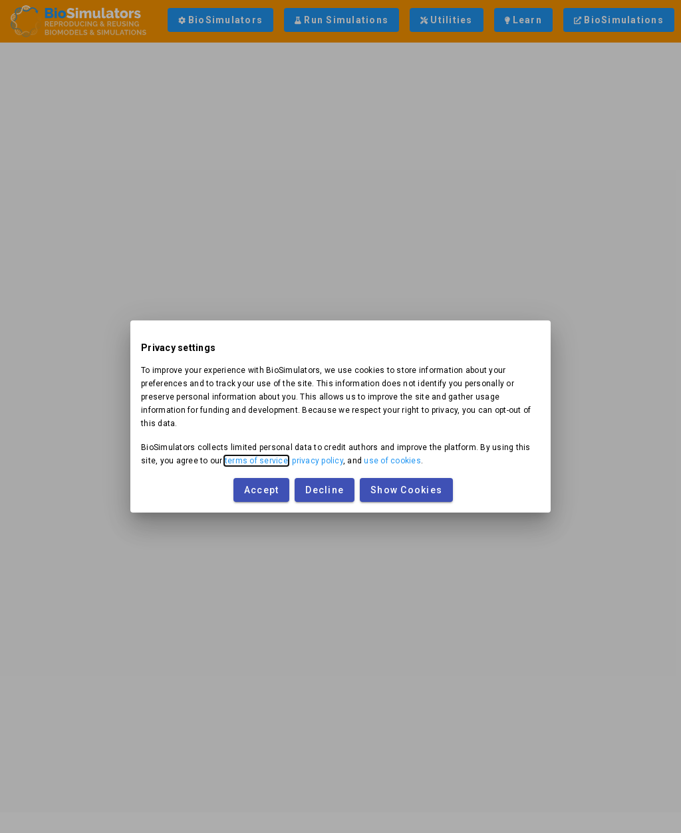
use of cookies (392, 460)
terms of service (256, 460)
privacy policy (317, 460)
